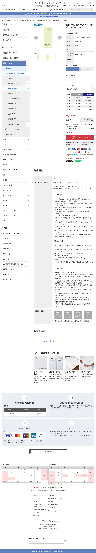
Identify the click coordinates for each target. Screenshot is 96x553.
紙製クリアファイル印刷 (12, 129)
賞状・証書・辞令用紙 (9, 155)
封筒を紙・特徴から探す (10, 58)
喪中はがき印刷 (10, 134)
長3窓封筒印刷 (13, 83)
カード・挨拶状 (7, 149)
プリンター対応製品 (9, 216)
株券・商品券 (7, 190)
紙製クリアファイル (9, 160)
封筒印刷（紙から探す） (14, 124)
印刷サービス (10, 20)
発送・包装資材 (8, 195)
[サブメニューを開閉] (28, 53)
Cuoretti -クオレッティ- (10, 210)
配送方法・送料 (37, 507)
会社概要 (50, 501)
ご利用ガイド (36, 496)
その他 (5, 205)
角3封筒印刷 (12, 104)
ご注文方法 (36, 498)
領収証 (5, 180)
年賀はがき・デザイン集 (10, 170)
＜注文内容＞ (71, 85)
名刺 (4, 139)
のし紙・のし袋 (7, 185)
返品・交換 (36, 512)
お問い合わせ (36, 515)
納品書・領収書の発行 (39, 509)
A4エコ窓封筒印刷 (14, 99)
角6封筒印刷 (12, 114)
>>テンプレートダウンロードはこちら (66, 216)
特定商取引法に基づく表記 (56, 499)
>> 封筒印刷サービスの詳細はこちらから (66, 182)
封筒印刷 (17, 20)
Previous (36, 38)
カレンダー (6, 175)
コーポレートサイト (53, 507)
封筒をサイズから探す (10, 53)
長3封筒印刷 (12, 78)
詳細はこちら (70, 133)
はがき (5, 144)
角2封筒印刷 (12, 94)
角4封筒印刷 (12, 109)
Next (60, 38)
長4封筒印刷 (40, 20)
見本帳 (5, 200)
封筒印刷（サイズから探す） (28, 20)
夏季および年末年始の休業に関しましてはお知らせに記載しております (48, 490)
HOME (3, 20)
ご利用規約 (51, 496)
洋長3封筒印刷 (13, 119)
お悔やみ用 (6, 165)
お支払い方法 (37, 504)
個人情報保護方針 (53, 504)
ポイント (35, 501)
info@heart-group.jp (62, 256)
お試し (5, 221)
